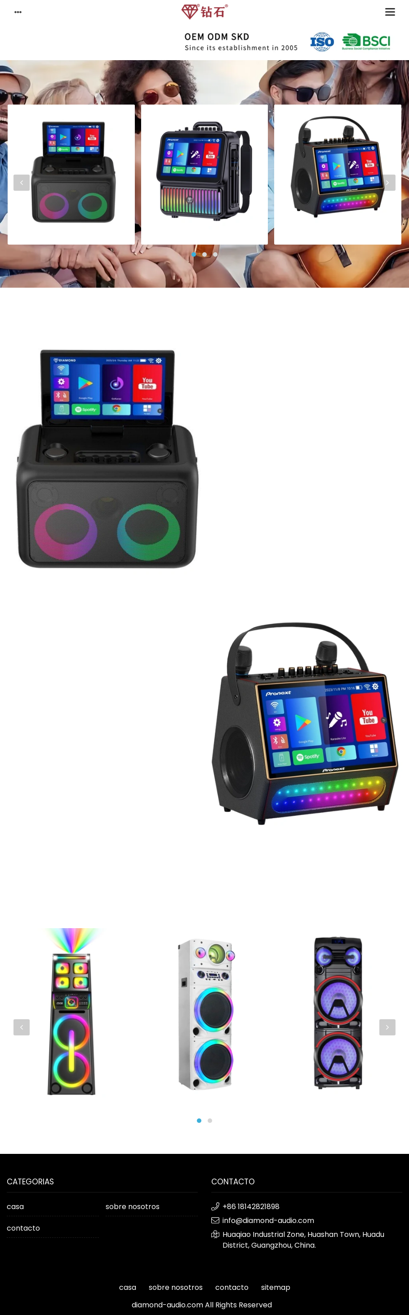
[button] (193, 254)
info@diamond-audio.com (268, 1220)
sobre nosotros (133, 1206)
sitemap (275, 1287)
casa (15, 1206)
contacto (23, 1228)
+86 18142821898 (251, 1206)
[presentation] (21, 183)
